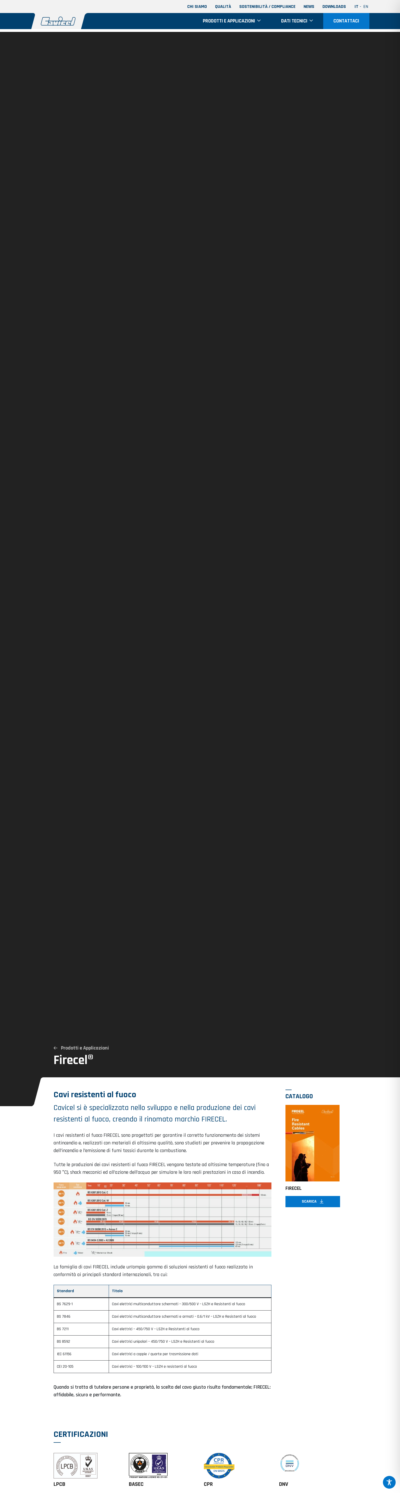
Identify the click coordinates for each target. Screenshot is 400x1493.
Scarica (312, 1209)
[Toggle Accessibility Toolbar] (389, 1482)
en (365, 6)
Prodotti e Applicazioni (81, 1048)
